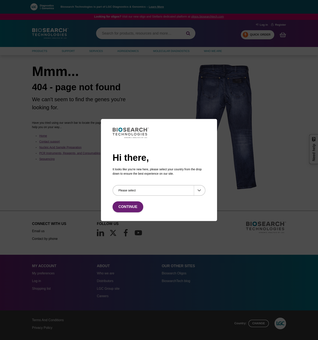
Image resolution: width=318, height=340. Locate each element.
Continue (127, 207)
